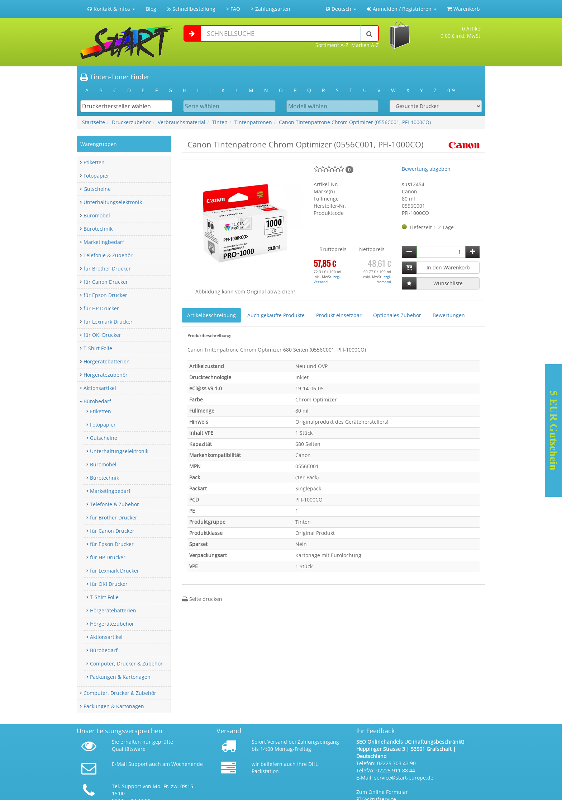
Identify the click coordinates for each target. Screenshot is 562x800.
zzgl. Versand (327, 279)
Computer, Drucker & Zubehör (126, 663)
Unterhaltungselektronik (113, 202)
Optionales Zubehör (397, 315)
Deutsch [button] (341, 8)
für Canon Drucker (106, 281)
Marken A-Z (365, 45)
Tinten (220, 122)
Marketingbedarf (104, 242)
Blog (151, 8)
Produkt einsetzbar (339, 315)
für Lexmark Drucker (108, 321)
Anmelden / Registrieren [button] (402, 8)
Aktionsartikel (100, 388)
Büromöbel (97, 215)
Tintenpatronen (253, 122)
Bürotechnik (98, 228)
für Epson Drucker (105, 295)
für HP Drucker (101, 308)
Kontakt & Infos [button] (111, 8)
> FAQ (233, 8)
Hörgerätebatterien (107, 361)
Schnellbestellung (191, 8)
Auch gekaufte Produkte (276, 315)
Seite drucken (202, 599)
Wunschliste (448, 283)
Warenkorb (463, 8)
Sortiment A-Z (331, 45)
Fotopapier (96, 175)
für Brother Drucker (107, 268)
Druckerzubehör (131, 122)
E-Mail (119, 764)
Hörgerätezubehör (106, 374)
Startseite (93, 122)
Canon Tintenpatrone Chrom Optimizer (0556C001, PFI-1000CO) (355, 122)
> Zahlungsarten (270, 8)
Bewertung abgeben (426, 168)
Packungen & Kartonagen (120, 676)
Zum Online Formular (382, 792)
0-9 (451, 90)
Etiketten (94, 162)
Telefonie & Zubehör (108, 255)
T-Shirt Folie (98, 348)
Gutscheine (97, 188)
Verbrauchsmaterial (181, 122)
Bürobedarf (97, 401)
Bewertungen (449, 315)
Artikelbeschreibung (211, 315)
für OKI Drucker (102, 334)
